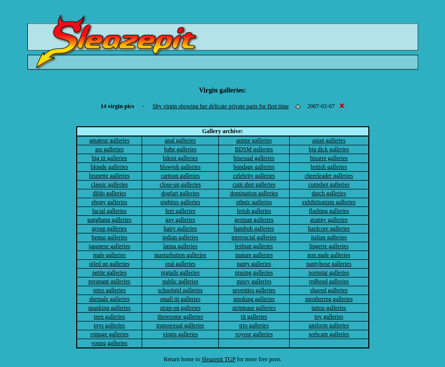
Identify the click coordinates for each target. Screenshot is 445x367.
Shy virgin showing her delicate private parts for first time (220, 106)
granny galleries (329, 219)
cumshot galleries (328, 184)
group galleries (109, 228)
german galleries (254, 219)
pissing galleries (254, 272)
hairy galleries (180, 228)
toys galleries (109, 325)
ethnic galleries (254, 202)
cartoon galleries (180, 175)
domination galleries (254, 193)
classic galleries (109, 184)
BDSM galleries (254, 149)
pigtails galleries (180, 272)
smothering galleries (329, 299)
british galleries (329, 166)
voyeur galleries (254, 334)
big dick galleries (329, 149)
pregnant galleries (109, 281)
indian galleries (180, 237)
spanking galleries (109, 307)
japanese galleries (109, 246)
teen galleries (109, 316)
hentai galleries (109, 237)
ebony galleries (109, 202)
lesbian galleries (254, 246)
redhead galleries (329, 281)
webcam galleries (328, 334)
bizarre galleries (329, 158)
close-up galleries (180, 184)
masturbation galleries (180, 255)
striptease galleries (253, 307)
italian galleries (329, 237)
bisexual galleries (254, 158)
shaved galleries (329, 290)
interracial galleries (254, 237)
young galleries (109, 343)
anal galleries (180, 140)
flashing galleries (329, 210)
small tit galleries (180, 299)
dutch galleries (329, 193)
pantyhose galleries (328, 263)
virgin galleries (180, 334)
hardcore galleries (329, 228)
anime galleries (254, 140)
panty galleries (254, 263)
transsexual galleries (180, 325)
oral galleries (180, 263)
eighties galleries (180, 202)
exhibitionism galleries (329, 202)
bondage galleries (254, 166)
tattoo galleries (329, 307)
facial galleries (109, 210)
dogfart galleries (180, 193)
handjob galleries (254, 228)
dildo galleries (109, 193)
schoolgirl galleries (180, 290)
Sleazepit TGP (218, 359)
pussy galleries (253, 281)
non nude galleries (328, 255)
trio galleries (254, 325)
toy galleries (329, 316)
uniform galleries (329, 325)
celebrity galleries (254, 175)
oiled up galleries (109, 263)
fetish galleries (254, 210)
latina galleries (180, 246)
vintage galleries (109, 334)
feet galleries (180, 210)
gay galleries (180, 219)
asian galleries (328, 140)
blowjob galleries (180, 166)
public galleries (180, 281)
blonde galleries (109, 166)
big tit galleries (109, 158)
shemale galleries (109, 299)
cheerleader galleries (329, 175)
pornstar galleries (329, 272)
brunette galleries (109, 175)
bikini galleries (180, 158)
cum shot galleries (254, 184)
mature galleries (254, 255)
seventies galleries (254, 290)
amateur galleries (109, 140)
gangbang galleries (109, 219)
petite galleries (109, 272)
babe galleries (180, 149)
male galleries (109, 255)
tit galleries (254, 316)
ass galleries (109, 149)
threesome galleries (180, 316)
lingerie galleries (328, 246)
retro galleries (109, 290)
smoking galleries (254, 299)
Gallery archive (221, 131)
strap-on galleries (180, 307)
